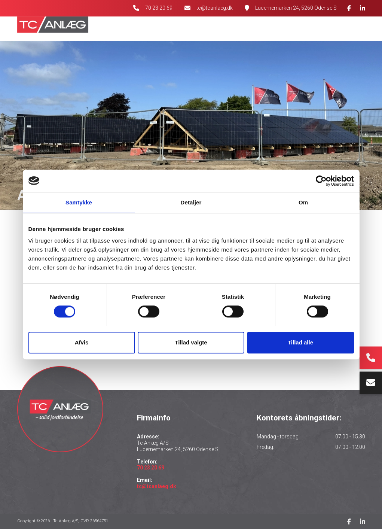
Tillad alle (300, 342)
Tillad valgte (191, 342)
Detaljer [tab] (191, 202)
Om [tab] (303, 202)
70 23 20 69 (158, 8)
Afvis (82, 342)
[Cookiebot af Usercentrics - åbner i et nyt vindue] (321, 180)
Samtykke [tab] (78, 202)
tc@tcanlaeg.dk (214, 8)
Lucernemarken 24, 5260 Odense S (296, 8)
